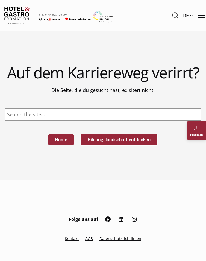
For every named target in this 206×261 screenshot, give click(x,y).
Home (61, 139)
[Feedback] (196, 130)
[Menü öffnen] (201, 15)
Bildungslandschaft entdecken (119, 139)
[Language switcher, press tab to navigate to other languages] (188, 15)
